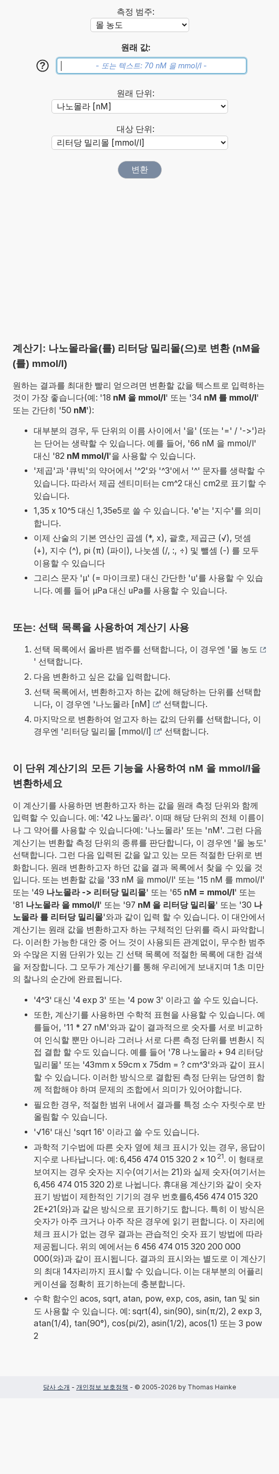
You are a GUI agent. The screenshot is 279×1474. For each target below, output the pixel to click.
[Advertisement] (140, 260)
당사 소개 (56, 1387)
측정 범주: (135, 12)
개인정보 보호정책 (102, 1387)
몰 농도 (243, 649)
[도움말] (42, 65)
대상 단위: (135, 129)
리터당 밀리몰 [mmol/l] (107, 731)
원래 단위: (135, 93)
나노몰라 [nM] (123, 704)
